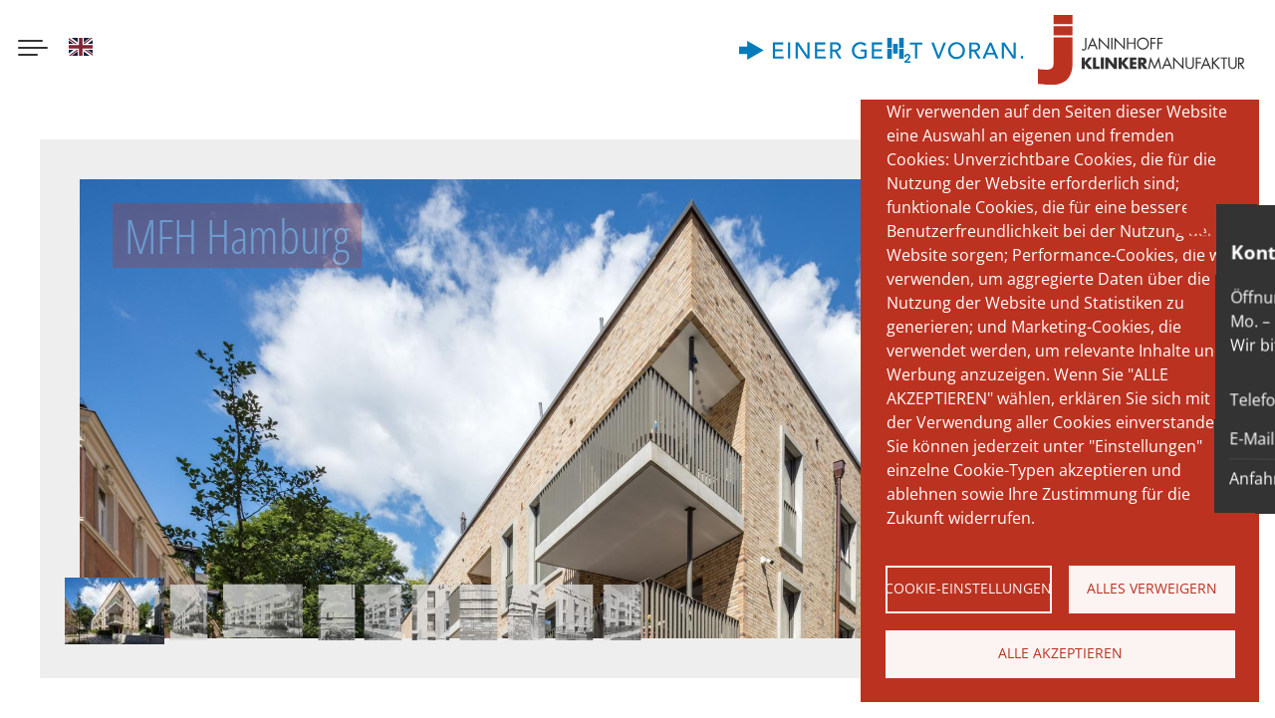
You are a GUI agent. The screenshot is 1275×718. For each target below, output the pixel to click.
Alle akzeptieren (1060, 652)
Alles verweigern (1152, 588)
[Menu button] (33, 50)
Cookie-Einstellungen (969, 588)
